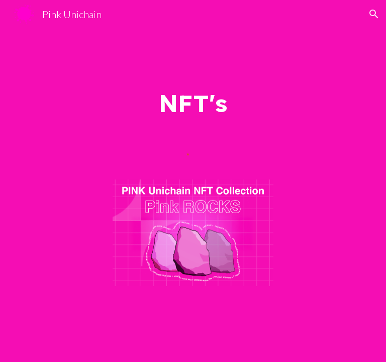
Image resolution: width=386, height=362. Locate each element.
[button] (374, 14)
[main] (193, 103)
